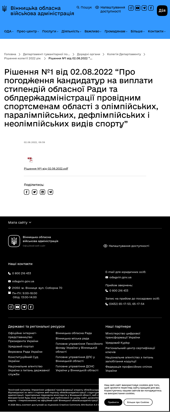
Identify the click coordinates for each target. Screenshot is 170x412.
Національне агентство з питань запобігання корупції (129, 359)
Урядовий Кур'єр (117, 343)
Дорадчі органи (88, 54)
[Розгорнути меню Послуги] (57, 31)
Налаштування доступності (110, 9)
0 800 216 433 (116, 290)
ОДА (7, 31)
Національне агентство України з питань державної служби (29, 370)
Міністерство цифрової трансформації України (122, 335)
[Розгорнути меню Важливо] (100, 31)
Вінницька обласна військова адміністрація (42, 10)
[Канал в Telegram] (144, 8)
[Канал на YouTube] (137, 8)
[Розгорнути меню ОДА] (12, 31)
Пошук (84, 7)
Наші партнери (118, 327)
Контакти (156, 31)
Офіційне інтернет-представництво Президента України (23, 337)
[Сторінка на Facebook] (151, 8)
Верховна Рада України (25, 352)
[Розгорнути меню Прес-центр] (38, 31)
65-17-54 (138, 304)
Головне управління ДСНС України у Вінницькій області (77, 368)
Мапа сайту (17, 222)
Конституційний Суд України (23, 359)
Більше (137, 31)
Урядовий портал (21, 346)
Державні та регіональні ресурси (36, 327)
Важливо (92, 31)
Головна (10, 54)
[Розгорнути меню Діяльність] (80, 31)
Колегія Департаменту (124, 54)
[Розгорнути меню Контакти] (165, 31)
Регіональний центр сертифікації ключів (130, 350)
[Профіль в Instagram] (131, 8)
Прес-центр (27, 31)
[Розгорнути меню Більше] (144, 31)
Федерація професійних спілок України (128, 368)
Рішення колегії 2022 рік (23, 58)
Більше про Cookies (139, 402)
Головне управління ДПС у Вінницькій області (75, 359)
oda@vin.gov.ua (118, 277)
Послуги (49, 31)
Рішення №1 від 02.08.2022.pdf (46, 168)
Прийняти (113, 402)
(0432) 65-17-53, (120, 304)
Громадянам (115, 31)
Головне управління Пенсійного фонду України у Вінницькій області (79, 348)
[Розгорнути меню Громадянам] (126, 31)
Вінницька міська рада (72, 338)
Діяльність (70, 31)
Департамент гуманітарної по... (46, 54)
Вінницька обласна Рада (74, 333)
